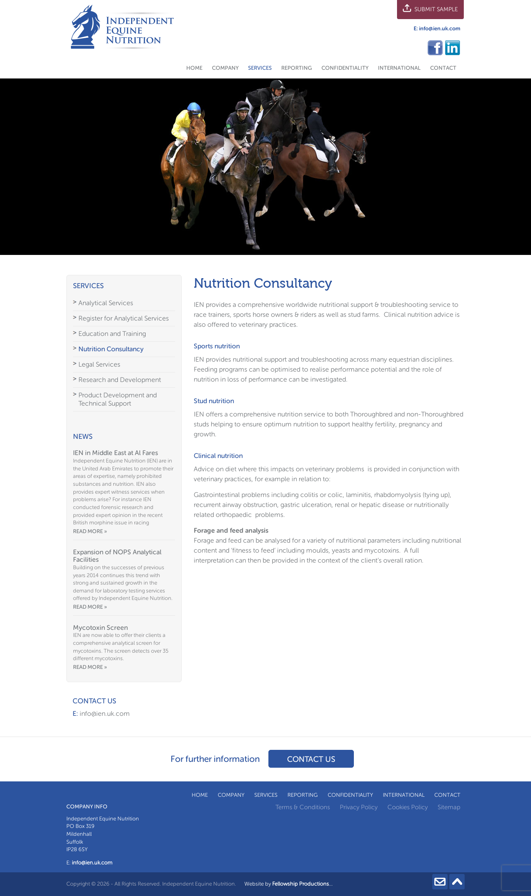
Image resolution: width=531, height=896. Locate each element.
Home (194, 68)
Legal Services (99, 364)
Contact (443, 68)
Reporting (296, 68)
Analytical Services (105, 302)
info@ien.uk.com (439, 28)
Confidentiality (345, 68)
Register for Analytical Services (123, 318)
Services (260, 68)
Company (225, 68)
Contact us (311, 759)
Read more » (90, 531)
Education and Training (112, 333)
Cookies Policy (407, 807)
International (399, 68)
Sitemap (449, 807)
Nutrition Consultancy (111, 349)
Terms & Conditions (302, 807)
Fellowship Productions (300, 884)
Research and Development (119, 379)
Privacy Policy (359, 807)
